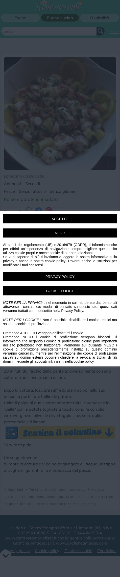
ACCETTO (60, 219)
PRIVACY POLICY (60, 276)
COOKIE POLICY (60, 291)
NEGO (60, 233)
